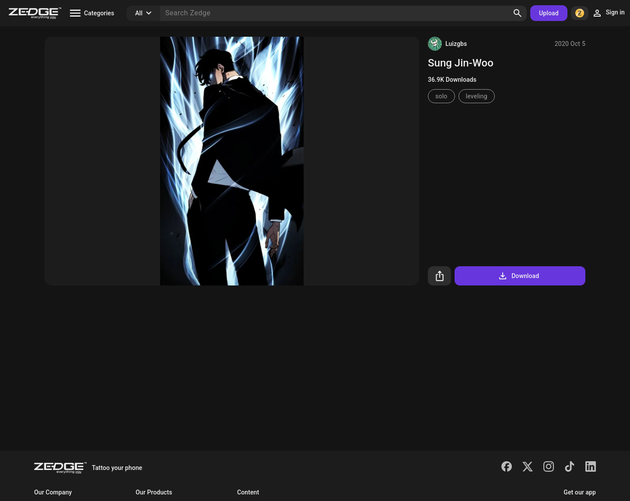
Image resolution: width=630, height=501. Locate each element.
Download (518, 276)
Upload (549, 13)
